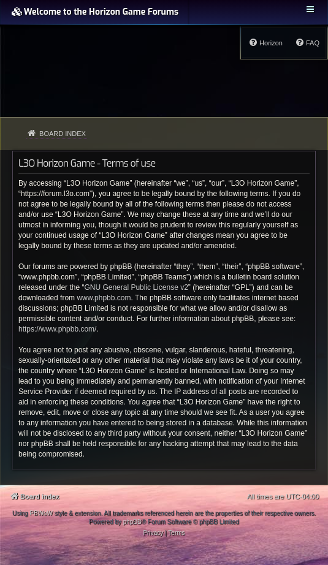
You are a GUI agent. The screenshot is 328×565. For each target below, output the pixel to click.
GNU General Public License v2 (136, 287)
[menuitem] (307, 43)
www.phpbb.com (104, 298)
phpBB (132, 521)
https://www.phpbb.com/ (57, 329)
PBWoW (41, 513)
